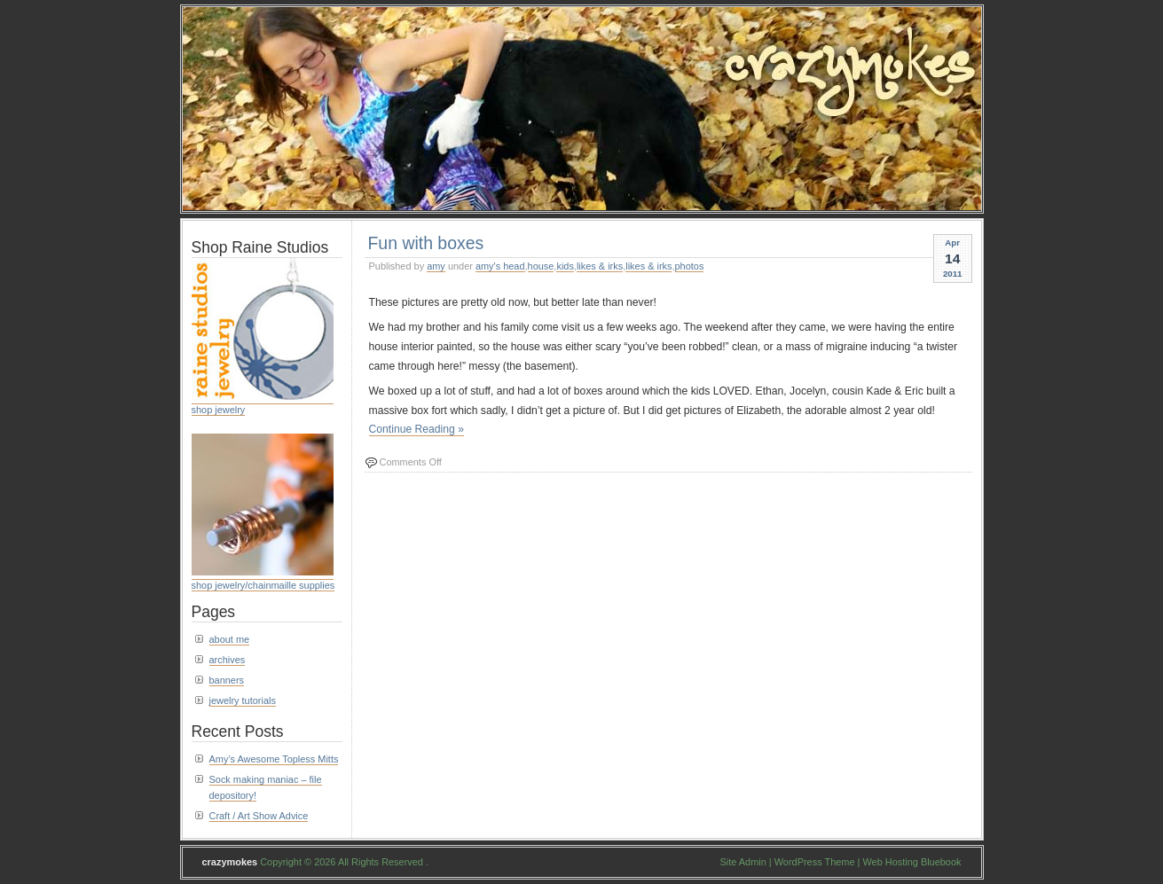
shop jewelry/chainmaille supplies (263, 585)
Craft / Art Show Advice (259, 815)
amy (436, 266)
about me (229, 639)
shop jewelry (219, 409)
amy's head (500, 266)
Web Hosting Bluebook (911, 862)
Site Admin (743, 862)
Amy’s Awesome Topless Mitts (274, 759)
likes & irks (600, 266)
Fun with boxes (426, 243)
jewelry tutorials (242, 700)
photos (689, 266)
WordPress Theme (814, 862)
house (541, 266)
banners (227, 680)
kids (564, 266)
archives (227, 659)
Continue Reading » (416, 429)
